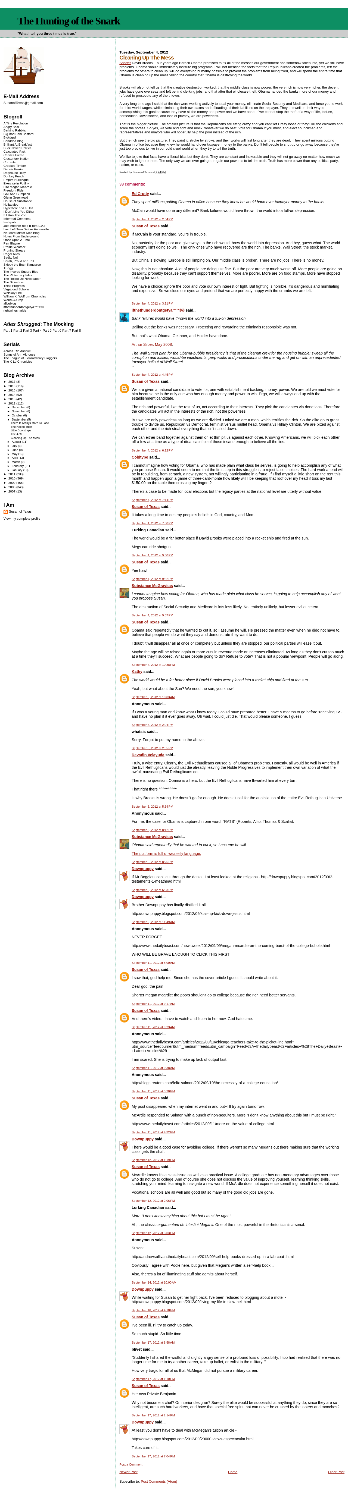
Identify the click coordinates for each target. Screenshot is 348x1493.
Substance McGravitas (152, 586)
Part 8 (76, 331)
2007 (12, 491)
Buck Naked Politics (18, 148)
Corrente (10, 162)
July (15, 445)
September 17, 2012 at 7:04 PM (153, 1456)
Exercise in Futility (16, 183)
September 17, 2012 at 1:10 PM (153, 1379)
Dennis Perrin (13, 169)
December (19, 407)
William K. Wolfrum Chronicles (25, 296)
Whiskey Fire (13, 292)
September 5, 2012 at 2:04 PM (152, 724)
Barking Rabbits (15, 130)
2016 (12, 386)
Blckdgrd (10, 137)
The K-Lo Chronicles (18, 361)
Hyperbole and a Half (18, 208)
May (15, 454)
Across (17, 351)
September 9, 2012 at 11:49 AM (153, 922)
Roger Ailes (12, 254)
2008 (12, 487)
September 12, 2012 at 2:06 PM (153, 1200)
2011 (12, 474)
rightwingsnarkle (15, 310)
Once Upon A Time (17, 239)
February (18, 466)
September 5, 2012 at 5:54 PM (152, 806)
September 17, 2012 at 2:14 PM (153, 1415)
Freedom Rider (14, 190)
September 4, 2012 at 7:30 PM (152, 523)
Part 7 (66, 331)
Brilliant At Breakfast (18, 144)
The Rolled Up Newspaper (22, 278)
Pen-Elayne (12, 243)
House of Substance (18, 201)
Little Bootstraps (21, 430)
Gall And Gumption (17, 194)
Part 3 (27, 331)
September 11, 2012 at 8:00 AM (153, 962)
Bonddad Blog (13, 141)
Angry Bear (11, 126)
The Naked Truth (21, 426)
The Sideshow (14, 282)
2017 (12, 381)
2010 (12, 478)
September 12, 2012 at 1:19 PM (153, 1160)
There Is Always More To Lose (30, 423)
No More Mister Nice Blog (21, 232)
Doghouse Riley (15, 172)
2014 (12, 394)
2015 (12, 390)
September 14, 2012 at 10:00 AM (154, 1282)
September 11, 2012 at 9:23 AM (153, 1027)
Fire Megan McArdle (18, 187)
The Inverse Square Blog (21, 271)
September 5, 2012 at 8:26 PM (152, 862)
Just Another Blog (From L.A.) (24, 225)
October (17, 415)
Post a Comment (130, 1464)
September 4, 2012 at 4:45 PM (152, 374)
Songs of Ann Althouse (19, 354)
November (19, 411)
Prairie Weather (14, 247)
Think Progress (14, 285)
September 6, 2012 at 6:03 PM (152, 890)
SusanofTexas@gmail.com (23, 103)
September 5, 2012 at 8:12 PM (152, 830)
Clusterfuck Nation (16, 158)
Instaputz (10, 222)
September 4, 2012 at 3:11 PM (152, 303)
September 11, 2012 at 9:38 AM (153, 1067)
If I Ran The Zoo (15, 215)
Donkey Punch (14, 176)
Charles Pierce (14, 155)
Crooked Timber (15, 165)
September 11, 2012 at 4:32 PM (153, 1132)
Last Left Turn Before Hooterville (26, 229)
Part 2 (17, 331)
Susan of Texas (146, 226)
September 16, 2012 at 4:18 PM (153, 1310)
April (15, 457)
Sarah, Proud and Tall (19, 261)
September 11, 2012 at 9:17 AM (153, 1003)
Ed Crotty (140, 194)
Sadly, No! (11, 257)
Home (232, 1472)
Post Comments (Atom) (159, 1481)
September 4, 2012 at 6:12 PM (152, 450)
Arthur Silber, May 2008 (152, 344)
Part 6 (56, 331)
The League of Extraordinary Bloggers (30, 358)
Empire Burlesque (16, 179)
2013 (12, 399)
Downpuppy (143, 869)
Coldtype (140, 457)
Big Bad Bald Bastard (18, 134)
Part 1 (8, 331)
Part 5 (47, 331)
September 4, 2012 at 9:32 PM (152, 579)
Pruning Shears (14, 250)
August (17, 441)
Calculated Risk (15, 151)
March (16, 461)
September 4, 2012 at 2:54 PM (152, 219)
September (19, 419)
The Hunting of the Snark (68, 21)
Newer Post (128, 1472)
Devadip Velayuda (148, 755)
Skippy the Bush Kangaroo (22, 264)
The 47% (16, 434)
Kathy (137, 671)
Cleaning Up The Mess (25, 438)
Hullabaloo (11, 204)
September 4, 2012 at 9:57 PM (152, 615)
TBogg (8, 268)
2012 (12, 403)
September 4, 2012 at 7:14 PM (152, 499)
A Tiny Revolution (16, 123)
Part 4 (37, 331)
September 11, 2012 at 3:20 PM (153, 1091)
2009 (12, 482)
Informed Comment (17, 218)
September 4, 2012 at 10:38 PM (153, 664)
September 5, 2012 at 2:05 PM (152, 748)
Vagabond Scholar (16, 289)
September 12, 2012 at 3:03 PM (153, 1233)
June (15, 449)
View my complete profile (22, 518)
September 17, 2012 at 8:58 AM (153, 1342)
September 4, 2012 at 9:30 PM (152, 555)
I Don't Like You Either (19, 211)
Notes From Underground (21, 236)
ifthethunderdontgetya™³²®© (158, 310)
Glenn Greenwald (16, 197)
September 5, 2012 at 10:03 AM (153, 697)
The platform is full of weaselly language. (166, 853)
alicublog (10, 303)
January (17, 470)
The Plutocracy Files (18, 275)
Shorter (125, 63)
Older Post (336, 1472)
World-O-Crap (13, 300)
